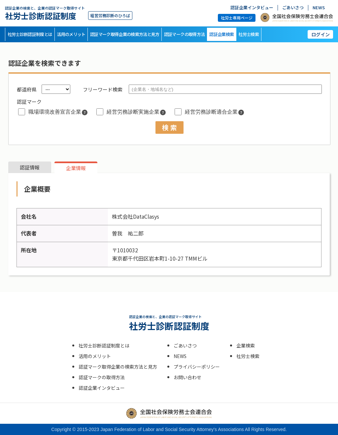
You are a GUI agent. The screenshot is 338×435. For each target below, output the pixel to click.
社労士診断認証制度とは (30, 34)
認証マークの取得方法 (184, 34)
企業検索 (245, 345)
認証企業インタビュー (251, 8)
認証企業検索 (221, 34)
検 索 (169, 127)
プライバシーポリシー (197, 366)
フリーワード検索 (102, 89)
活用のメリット (71, 34)
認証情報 (30, 167)
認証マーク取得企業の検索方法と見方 (124, 34)
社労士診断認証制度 (45, 13)
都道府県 (27, 89)
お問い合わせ (187, 377)
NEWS (319, 8)
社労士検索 (248, 34)
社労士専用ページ (237, 17)
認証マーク (29, 101)
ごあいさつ (293, 8)
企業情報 (76, 167)
